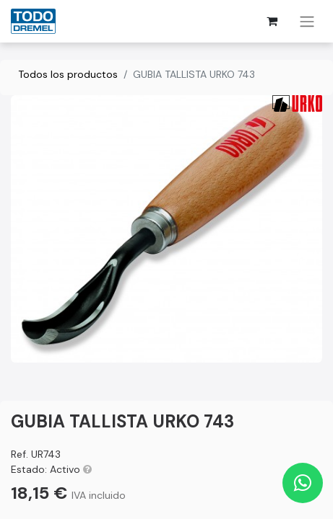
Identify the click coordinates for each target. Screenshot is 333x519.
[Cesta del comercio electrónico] (271, 20)
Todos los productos (68, 74)
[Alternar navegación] (307, 21)
